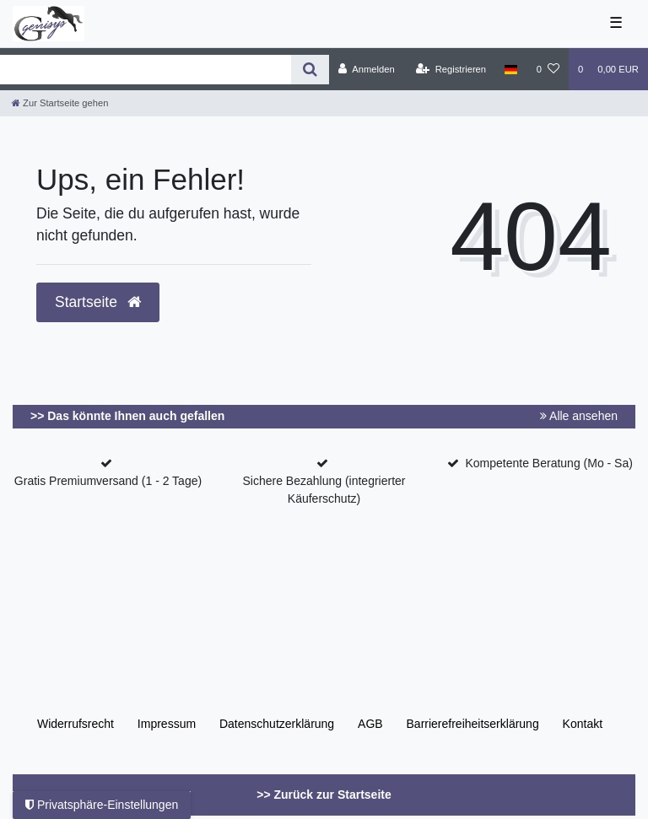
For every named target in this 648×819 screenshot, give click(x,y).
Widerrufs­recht (75, 723)
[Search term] (145, 69)
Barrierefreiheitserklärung (473, 723)
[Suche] (310, 69)
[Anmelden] (366, 69)
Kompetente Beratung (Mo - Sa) (548, 463)
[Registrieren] (451, 69)
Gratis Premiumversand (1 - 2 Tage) (108, 481)
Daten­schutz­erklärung (276, 723)
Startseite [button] (98, 302)
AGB (370, 723)
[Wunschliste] (548, 69)
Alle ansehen (579, 416)
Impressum (167, 723)
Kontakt (582, 723)
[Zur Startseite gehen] (60, 103)
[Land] (510, 69)
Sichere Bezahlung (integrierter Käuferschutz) (324, 489)
